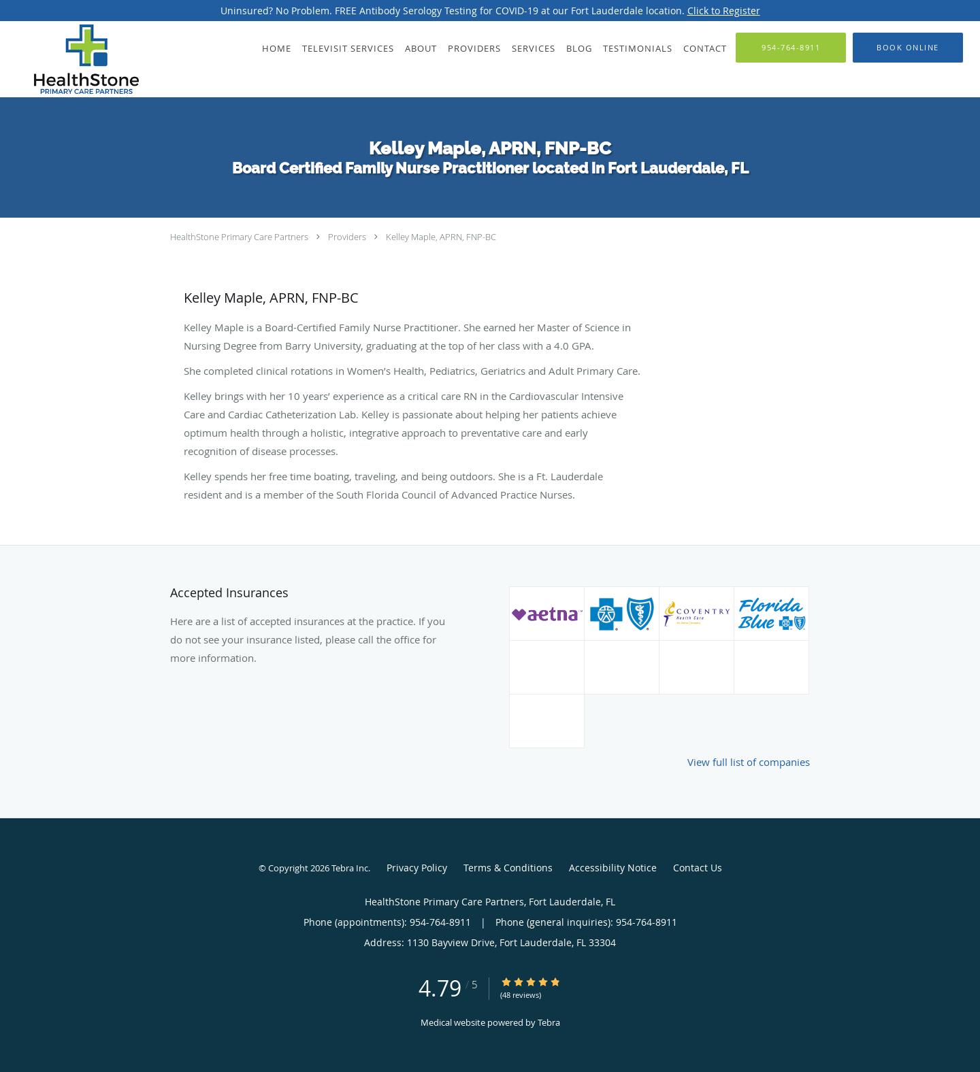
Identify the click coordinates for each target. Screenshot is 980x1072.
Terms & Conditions (508, 867)
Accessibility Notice (613, 867)
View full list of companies (748, 762)
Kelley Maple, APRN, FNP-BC (441, 237)
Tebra (549, 1022)
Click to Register (723, 10)
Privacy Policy (417, 867)
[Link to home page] (69, 59)
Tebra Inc (349, 868)
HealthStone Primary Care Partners (239, 237)
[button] (908, 47)
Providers (347, 237)
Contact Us (697, 867)
